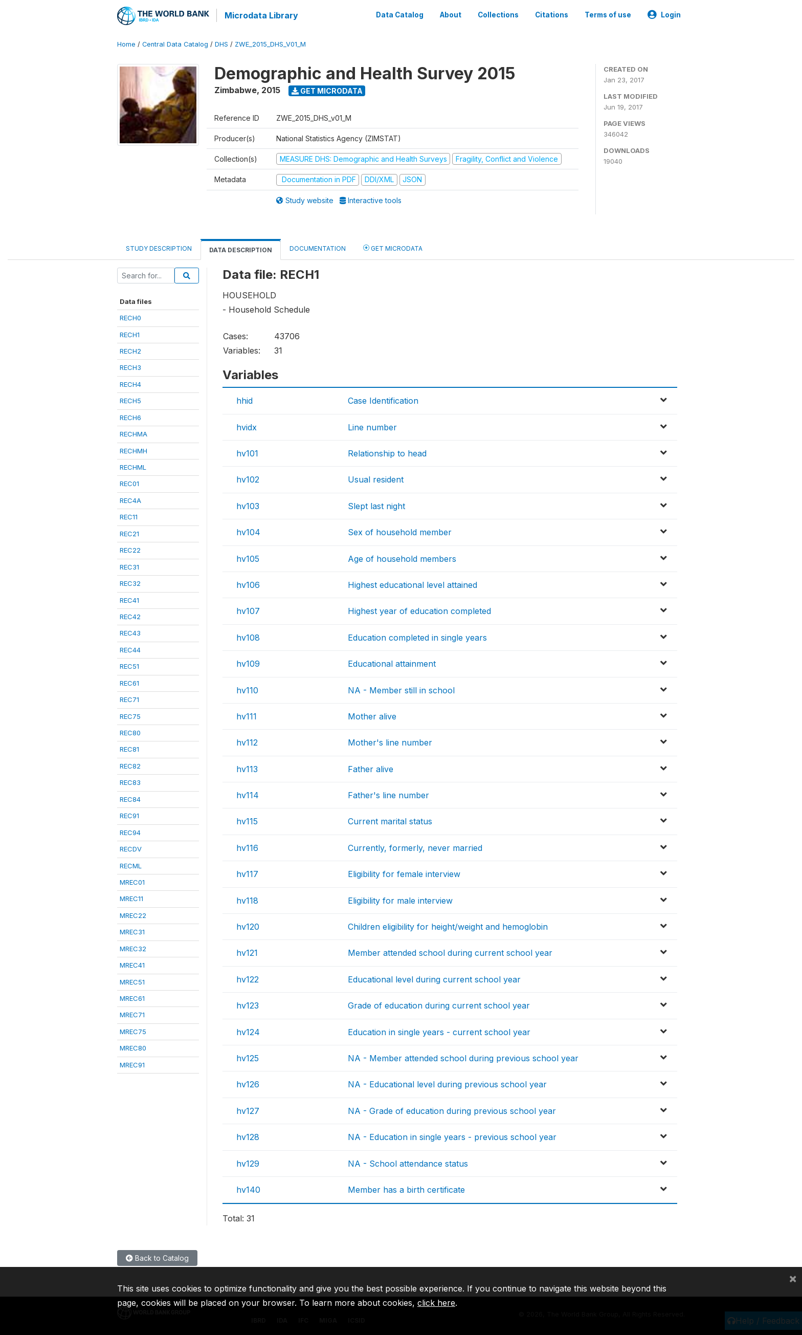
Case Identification (383, 400)
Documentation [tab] (317, 247)
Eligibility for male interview (400, 899)
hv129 (247, 1162)
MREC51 (132, 981)
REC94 (130, 831)
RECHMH (133, 450)
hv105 (247, 558)
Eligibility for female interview (404, 873)
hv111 (246, 715)
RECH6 (130, 416)
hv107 (248, 610)
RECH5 (130, 400)
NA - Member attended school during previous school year (463, 1057)
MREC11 (131, 898)
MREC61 (132, 997)
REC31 (129, 566)
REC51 (129, 665)
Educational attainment (392, 663)
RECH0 (130, 317)
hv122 (247, 978)
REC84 (130, 798)
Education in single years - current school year (439, 1031)
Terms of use (608, 14)
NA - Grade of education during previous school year (452, 1110)
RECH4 (130, 383)
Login (664, 14)
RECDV (131, 848)
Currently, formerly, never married (415, 847)
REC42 (130, 615)
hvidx (246, 426)
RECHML (133, 466)
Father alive (370, 768)
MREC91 (132, 1064)
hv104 (248, 531)
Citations (551, 14)
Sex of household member (400, 531)
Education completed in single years (417, 636)
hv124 (248, 1031)
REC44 (130, 649)
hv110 (247, 689)
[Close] (793, 1278)
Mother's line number (390, 741)
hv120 (247, 926)
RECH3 (130, 367)
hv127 (247, 1110)
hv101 (247, 452)
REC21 (129, 533)
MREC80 (133, 1047)
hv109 (248, 663)
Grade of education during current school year (439, 1004)
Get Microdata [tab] (392, 247)
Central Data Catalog (175, 43)
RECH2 (130, 350)
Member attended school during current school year (450, 952)
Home (126, 43)
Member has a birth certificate (406, 1189)
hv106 (248, 584)
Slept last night (376, 505)
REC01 (129, 483)
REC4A (130, 499)
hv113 (247, 768)
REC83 (130, 781)
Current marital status (390, 821)
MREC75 (133, 1030)
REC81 (129, 749)
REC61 (129, 682)
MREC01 (132, 881)
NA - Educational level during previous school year (447, 1083)
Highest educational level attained (412, 584)
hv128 (247, 1136)
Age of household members (402, 558)
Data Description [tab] (240, 249)
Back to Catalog (157, 1257)
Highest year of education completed (419, 610)
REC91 (129, 815)
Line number (372, 426)
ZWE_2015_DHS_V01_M (270, 43)
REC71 (129, 698)
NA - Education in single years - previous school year (452, 1136)
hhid (244, 400)
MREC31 (132, 931)
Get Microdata (327, 89)
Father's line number (388, 794)
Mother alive (372, 715)
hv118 (247, 899)
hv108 (248, 636)
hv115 (247, 821)
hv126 (247, 1083)
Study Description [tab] (159, 247)
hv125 (247, 1057)
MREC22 (133, 914)
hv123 (247, 1004)
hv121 (247, 952)
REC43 (130, 632)
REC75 (130, 715)
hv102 (247, 479)
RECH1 (130, 334)
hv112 (247, 741)
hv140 (248, 1189)
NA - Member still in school (401, 689)
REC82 (130, 765)
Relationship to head (387, 452)
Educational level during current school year (434, 978)
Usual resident (376, 479)
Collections (498, 14)
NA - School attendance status (408, 1162)
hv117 (247, 873)
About (450, 14)
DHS (221, 43)
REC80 (130, 732)
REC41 (129, 599)
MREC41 (132, 964)
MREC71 (132, 1014)
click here (436, 1303)
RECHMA (133, 433)
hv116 (247, 847)
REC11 (129, 516)
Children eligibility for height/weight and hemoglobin (448, 926)
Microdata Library (260, 15)
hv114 (247, 794)
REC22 (130, 549)
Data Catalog (400, 14)
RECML (131, 865)
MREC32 (133, 948)
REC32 (130, 582)
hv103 (247, 505)
